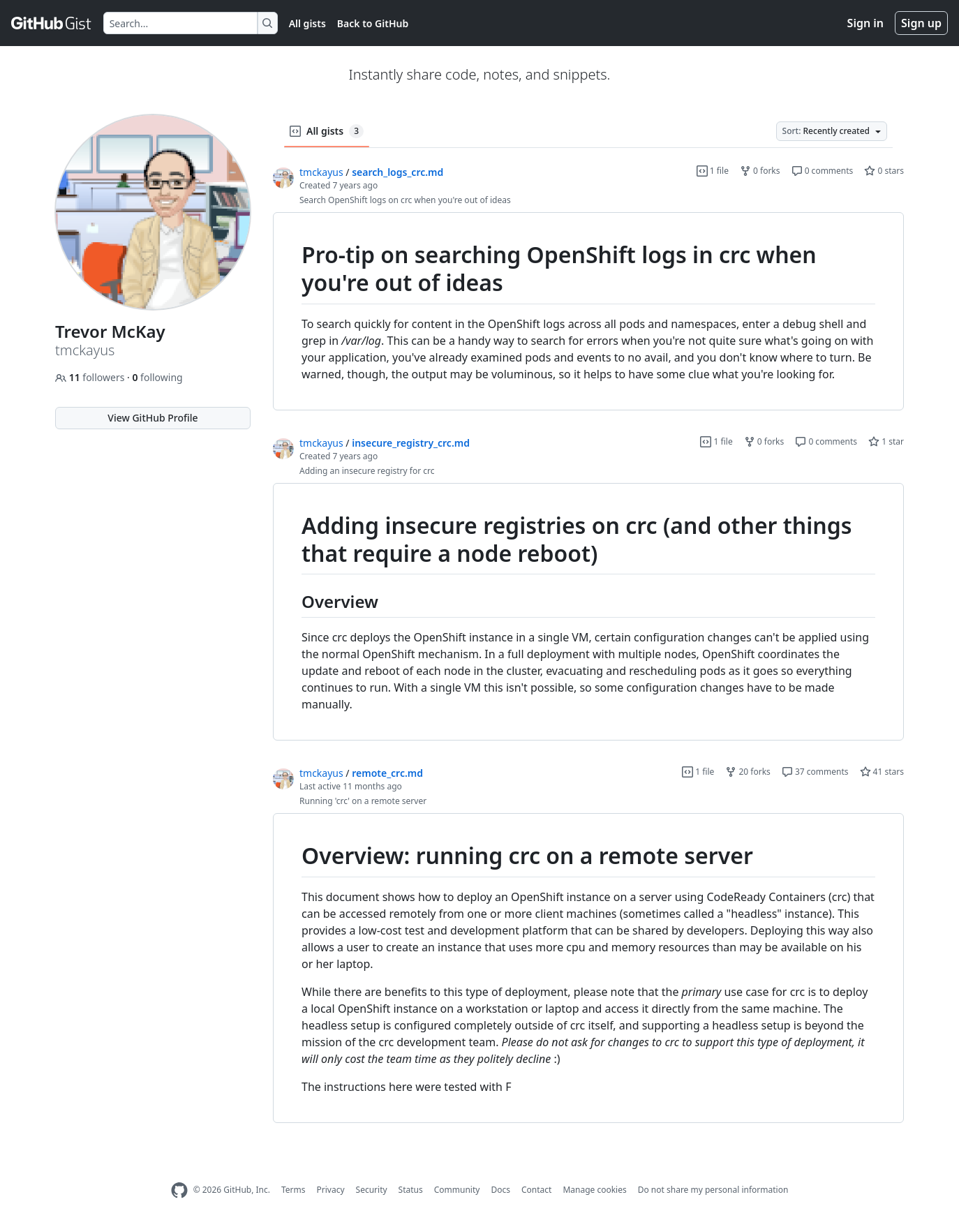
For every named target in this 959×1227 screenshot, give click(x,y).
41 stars (882, 772)
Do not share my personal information (713, 1190)
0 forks (760, 171)
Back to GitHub (372, 23)
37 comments (815, 772)
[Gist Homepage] (51, 23)
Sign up (921, 23)
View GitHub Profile (152, 417)
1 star (886, 441)
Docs (500, 1190)
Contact (536, 1190)
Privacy (331, 1190)
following (157, 377)
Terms (293, 1190)
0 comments (822, 171)
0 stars (884, 171)
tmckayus (321, 172)
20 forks (747, 772)
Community (457, 1190)
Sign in (865, 23)
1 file (713, 171)
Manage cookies (594, 1190)
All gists (307, 23)
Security (371, 1190)
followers (91, 377)
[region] (588, 311)
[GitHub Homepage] (179, 1190)
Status (411, 1190)
